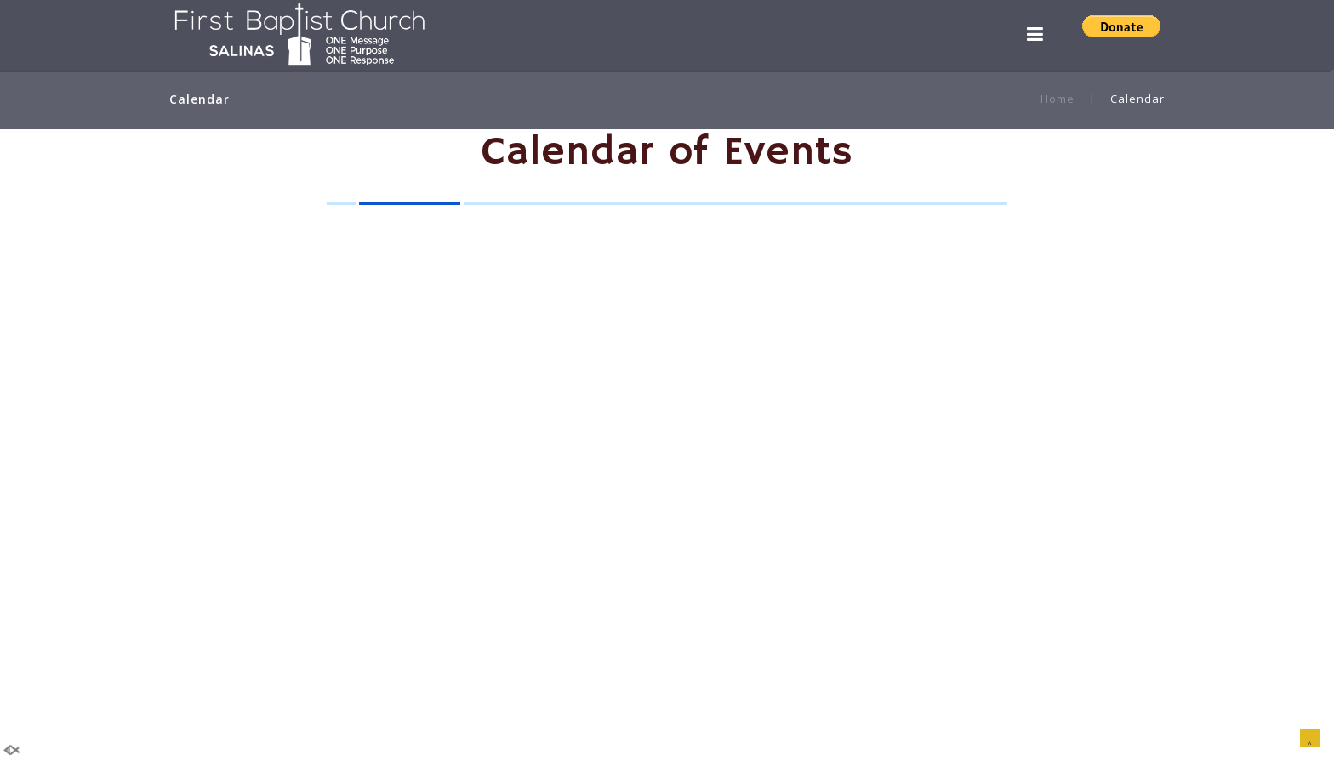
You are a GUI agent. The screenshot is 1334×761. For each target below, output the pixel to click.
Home (1057, 98)
